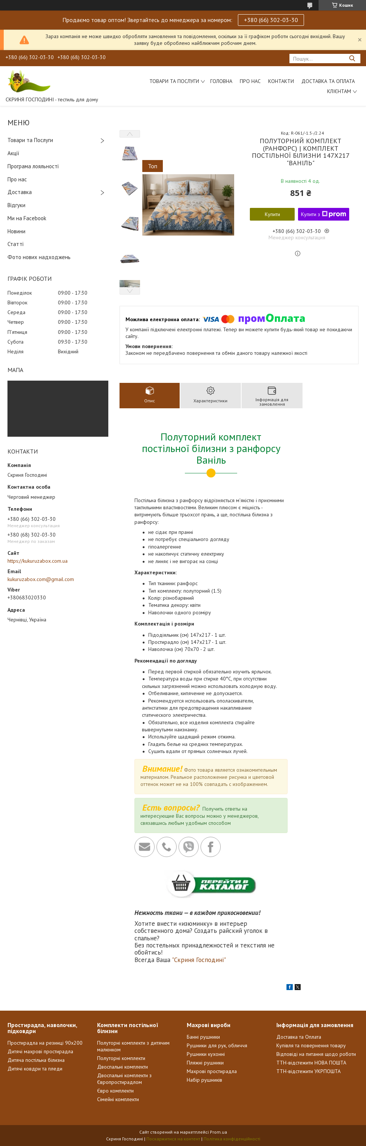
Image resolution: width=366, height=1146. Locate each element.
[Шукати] (352, 58)
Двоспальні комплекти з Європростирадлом (124, 1078)
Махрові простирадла (212, 1071)
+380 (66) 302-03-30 (271, 20)
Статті (15, 244)
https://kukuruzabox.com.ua (37, 560)
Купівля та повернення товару (311, 1045)
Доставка (19, 192)
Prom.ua (218, 1132)
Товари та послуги (174, 81)
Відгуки (16, 205)
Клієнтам (339, 91)
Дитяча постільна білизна (36, 1060)
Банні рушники (203, 1036)
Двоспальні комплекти (122, 1066)
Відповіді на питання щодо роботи (316, 1054)
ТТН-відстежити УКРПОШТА (308, 1071)
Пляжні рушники (205, 1062)
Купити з (323, 214)
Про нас (250, 81)
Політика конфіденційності (232, 1139)
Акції (13, 153)
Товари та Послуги (30, 140)
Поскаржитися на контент (173, 1139)
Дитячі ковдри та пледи (34, 1068)
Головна (221, 81)
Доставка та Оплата (328, 81)
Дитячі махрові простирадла (40, 1051)
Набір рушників (204, 1079)
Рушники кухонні (206, 1054)
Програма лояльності (33, 166)
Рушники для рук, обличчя (217, 1045)
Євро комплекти (115, 1090)
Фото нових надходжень (39, 257)
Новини (16, 231)
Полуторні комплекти (121, 1058)
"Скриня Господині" (199, 960)
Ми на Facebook (26, 218)
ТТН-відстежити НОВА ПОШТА (311, 1062)
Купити (272, 214)
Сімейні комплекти (118, 1099)
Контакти (281, 81)
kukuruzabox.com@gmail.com (40, 579)
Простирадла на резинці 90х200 (45, 1042)
